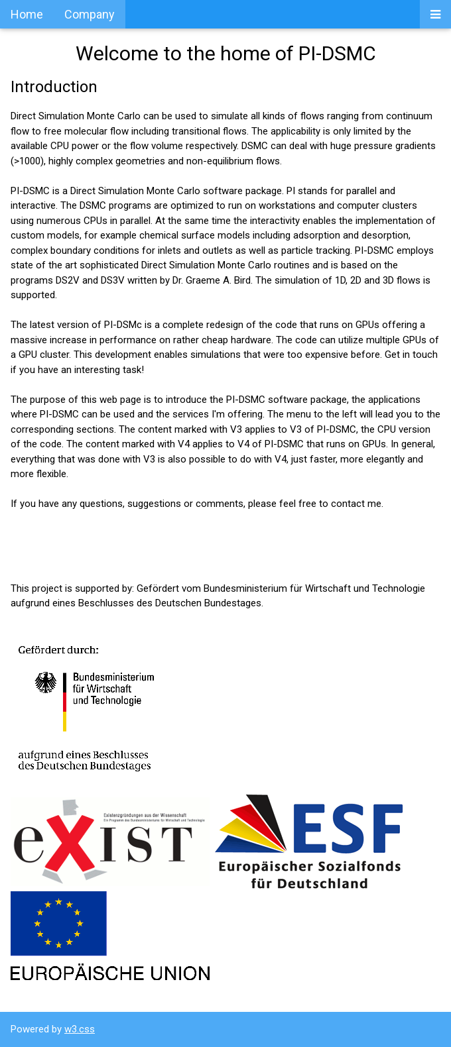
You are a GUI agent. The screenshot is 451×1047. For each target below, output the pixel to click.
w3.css (79, 1029)
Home (27, 14)
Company (89, 14)
